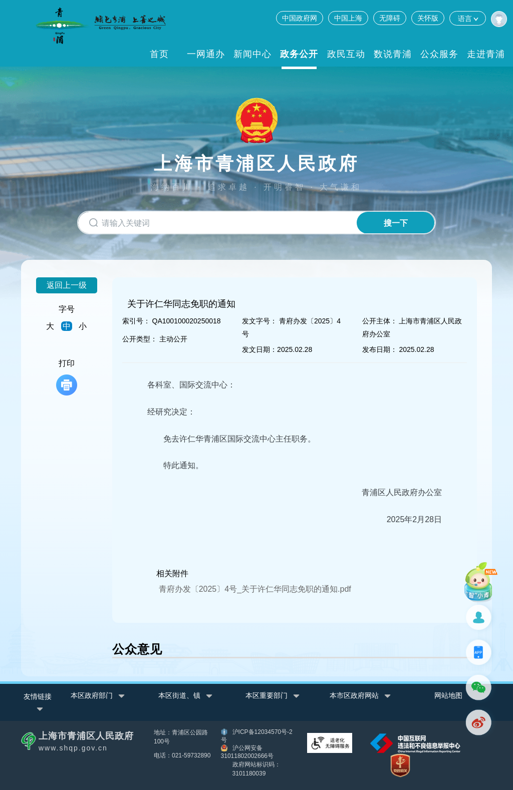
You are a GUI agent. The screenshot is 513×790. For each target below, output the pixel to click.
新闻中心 (252, 54)
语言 (467, 18)
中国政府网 (299, 18)
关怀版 (427, 18)
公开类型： (139, 339)
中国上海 (348, 18)
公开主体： (379, 321)
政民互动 (346, 54)
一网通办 (206, 54)
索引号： (136, 321)
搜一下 (396, 223)
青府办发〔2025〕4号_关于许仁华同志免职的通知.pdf (255, 589)
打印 (66, 377)
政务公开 (299, 54)
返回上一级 (67, 285)
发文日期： (259, 349)
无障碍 (389, 18)
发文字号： (259, 321)
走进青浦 (486, 54)
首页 (159, 54)
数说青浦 (393, 54)
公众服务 (439, 54)
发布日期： (379, 349)
